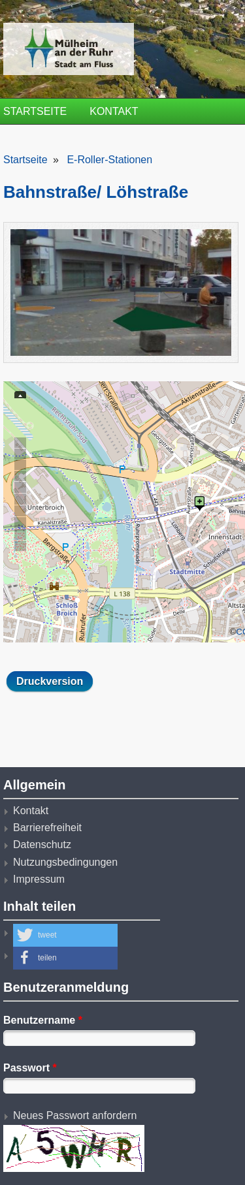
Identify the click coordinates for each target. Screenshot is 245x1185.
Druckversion (49, 681)
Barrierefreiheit (47, 827)
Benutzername (42, 1020)
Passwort (30, 1067)
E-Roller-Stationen (109, 159)
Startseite (35, 111)
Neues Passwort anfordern (75, 1115)
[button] (65, 935)
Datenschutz (42, 844)
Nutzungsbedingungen (65, 862)
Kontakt (114, 111)
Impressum (39, 879)
